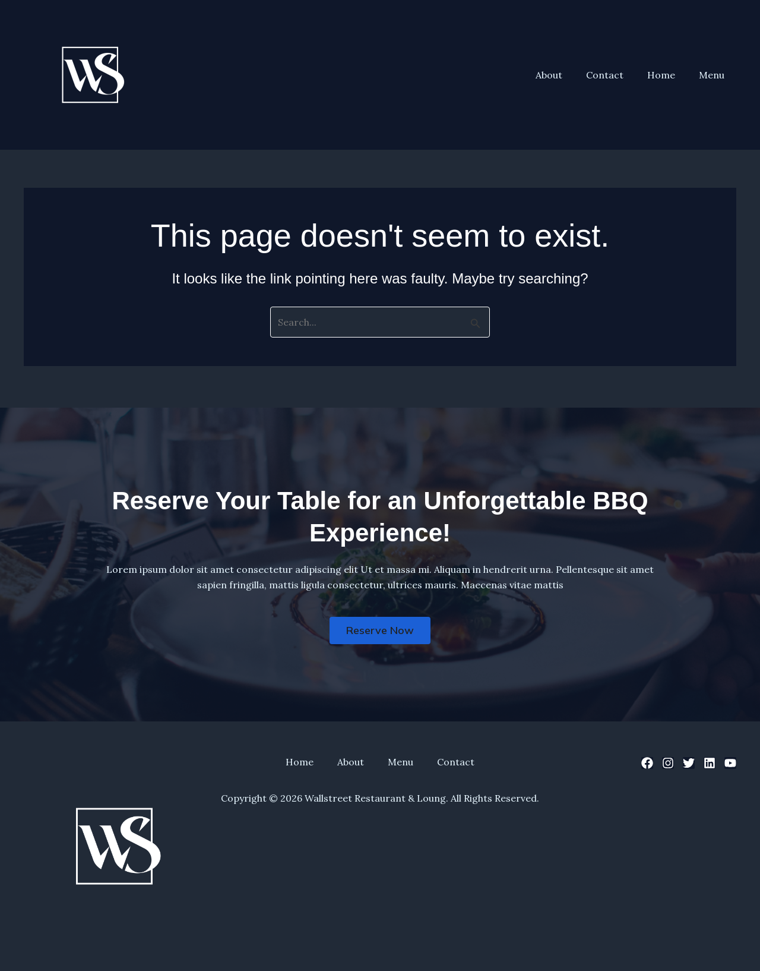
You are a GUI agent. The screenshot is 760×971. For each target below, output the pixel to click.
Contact (616, 75)
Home (668, 75)
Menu (714, 75)
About (565, 75)
